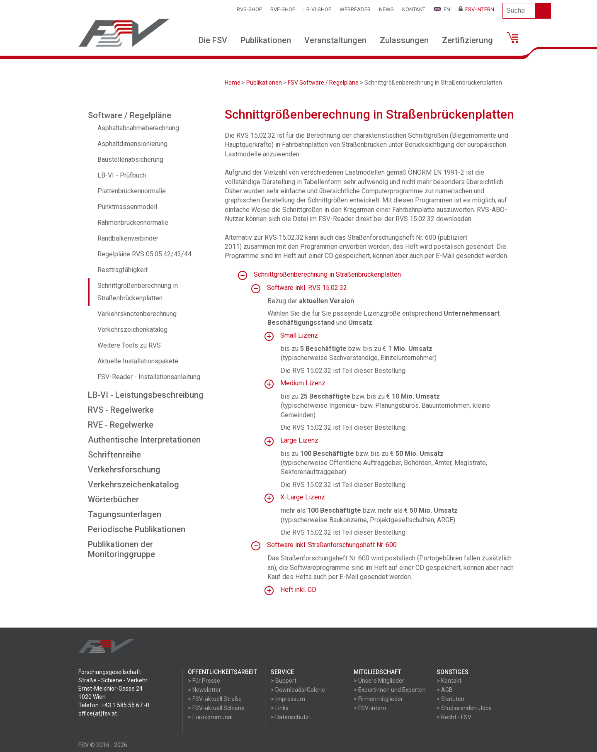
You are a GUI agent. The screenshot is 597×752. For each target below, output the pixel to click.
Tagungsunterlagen (124, 514)
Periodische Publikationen (136, 529)
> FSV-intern (370, 708)
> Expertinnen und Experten (390, 689)
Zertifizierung (467, 40)
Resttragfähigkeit (122, 270)
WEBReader (355, 9)
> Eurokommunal (210, 717)
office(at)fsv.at (97, 713)
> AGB (445, 689)
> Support (283, 680)
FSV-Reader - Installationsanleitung (148, 377)
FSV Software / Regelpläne (323, 82)
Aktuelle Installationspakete (137, 361)
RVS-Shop (249, 9)
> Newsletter (204, 689)
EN (442, 9)
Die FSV (213, 40)
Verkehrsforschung (124, 470)
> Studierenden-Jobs (464, 708)
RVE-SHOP (282, 9)
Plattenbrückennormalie (131, 191)
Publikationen (265, 40)
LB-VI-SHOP (317, 9)
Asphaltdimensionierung (132, 144)
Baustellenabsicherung (130, 159)
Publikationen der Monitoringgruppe (121, 549)
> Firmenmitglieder (378, 699)
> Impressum (288, 699)
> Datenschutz (290, 717)
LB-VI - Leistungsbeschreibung (146, 395)
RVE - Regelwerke (120, 425)
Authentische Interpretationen (144, 440)
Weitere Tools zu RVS (129, 345)
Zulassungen (404, 40)
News (386, 9)
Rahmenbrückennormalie (132, 222)
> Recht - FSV (454, 717)
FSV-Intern (476, 9)
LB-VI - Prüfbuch (121, 175)
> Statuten (450, 699)
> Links (280, 708)
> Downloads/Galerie (298, 689)
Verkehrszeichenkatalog (132, 329)
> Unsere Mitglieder (379, 680)
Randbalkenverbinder (127, 238)
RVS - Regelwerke (121, 410)
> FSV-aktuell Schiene (216, 708)
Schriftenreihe (114, 455)
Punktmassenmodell (127, 207)
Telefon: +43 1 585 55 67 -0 (113, 705)
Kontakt (413, 9)
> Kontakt (449, 680)
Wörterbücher (113, 499)
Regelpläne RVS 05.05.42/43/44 (144, 254)
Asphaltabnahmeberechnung (138, 128)
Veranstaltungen (335, 40)
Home (232, 82)
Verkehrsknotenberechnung (137, 314)
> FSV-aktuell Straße (215, 699)
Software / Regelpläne (129, 115)
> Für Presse (204, 680)
